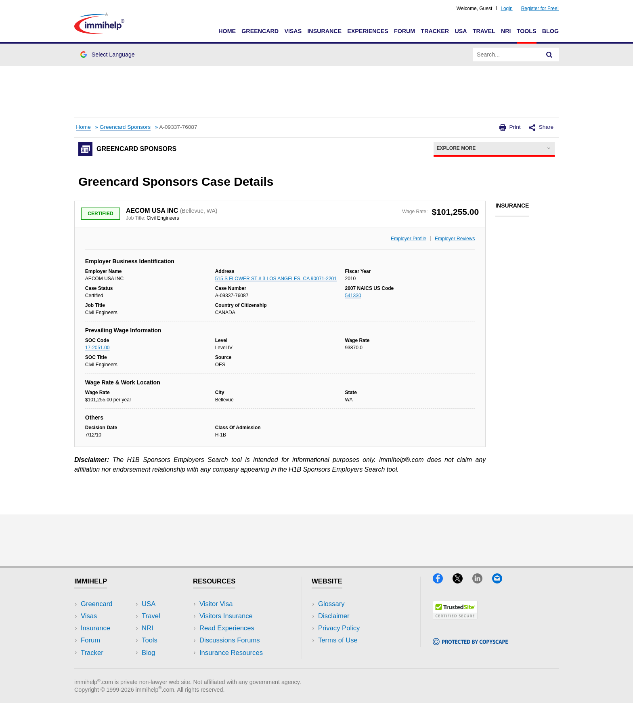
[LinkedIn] (482, 581)
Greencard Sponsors (125, 127)
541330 (353, 295)
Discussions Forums (229, 640)
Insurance (324, 31)
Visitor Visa (216, 604)
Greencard (260, 31)
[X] (462, 581)
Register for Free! (540, 8)
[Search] (549, 54)
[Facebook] (443, 581)
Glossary (331, 604)
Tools (527, 31)
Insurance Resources (231, 653)
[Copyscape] (470, 642)
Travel (484, 31)
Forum (404, 31)
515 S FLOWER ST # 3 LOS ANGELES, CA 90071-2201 (276, 278)
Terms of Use (338, 640)
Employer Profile (408, 238)
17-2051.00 (97, 347)
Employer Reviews (455, 238)
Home (227, 31)
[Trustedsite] (455, 617)
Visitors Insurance (226, 616)
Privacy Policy (339, 628)
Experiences (367, 31)
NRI (506, 31)
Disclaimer (334, 616)
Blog (550, 31)
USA (461, 31)
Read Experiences (226, 628)
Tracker (435, 31)
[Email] (501, 581)
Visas (293, 31)
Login (506, 8)
